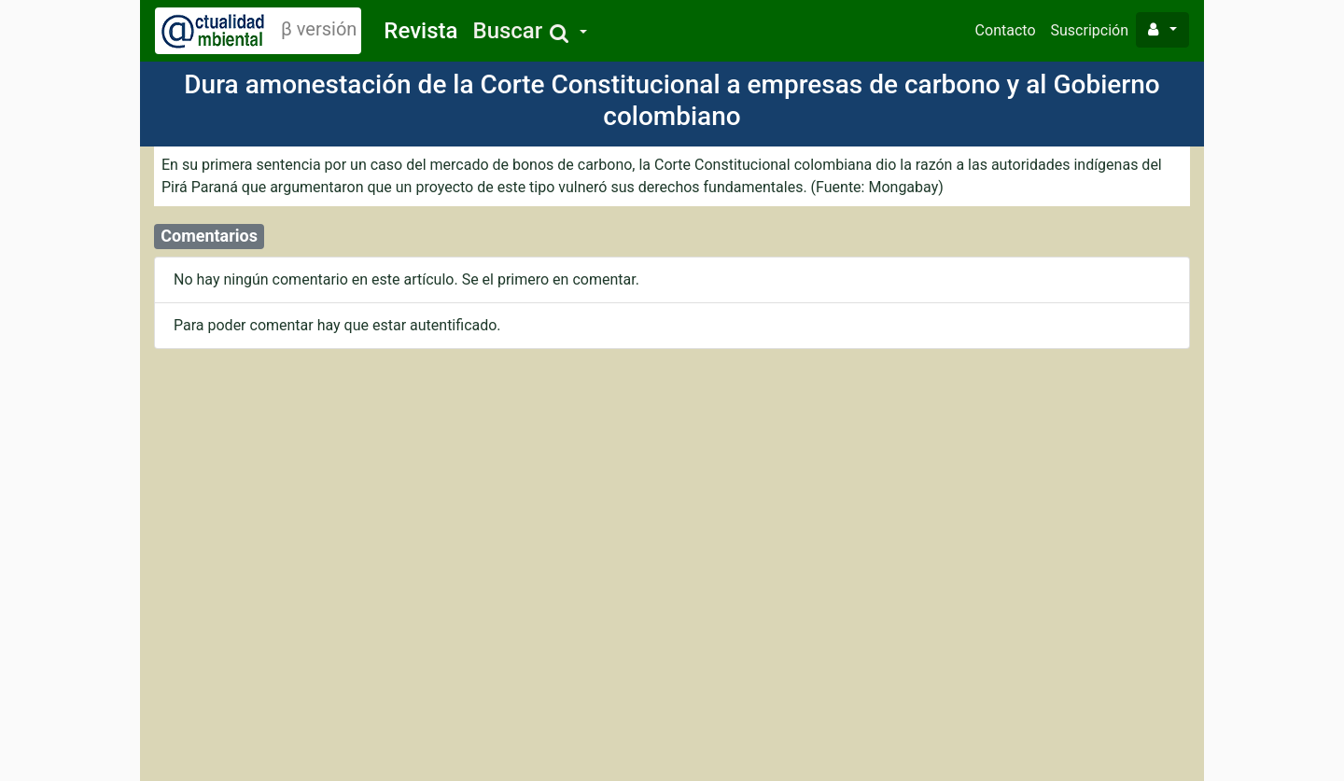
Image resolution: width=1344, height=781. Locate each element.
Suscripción (1089, 30)
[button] (529, 31)
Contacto (1005, 30)
